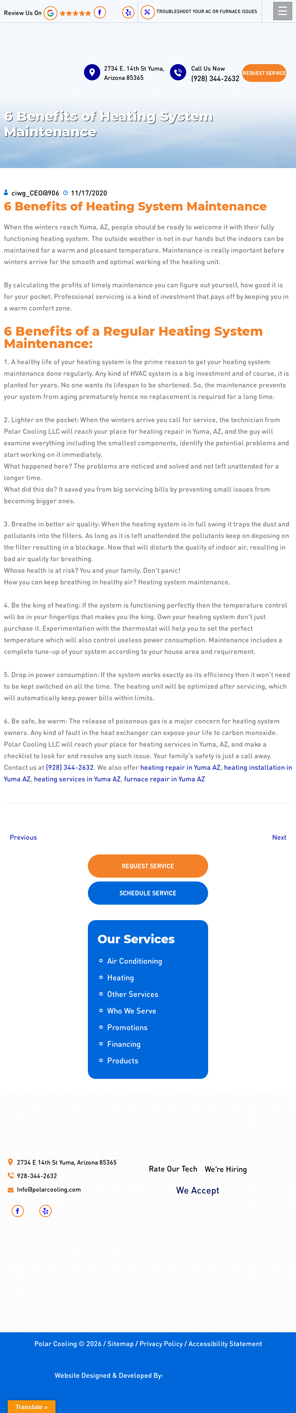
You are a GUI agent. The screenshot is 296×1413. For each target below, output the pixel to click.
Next (279, 836)
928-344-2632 (37, 1176)
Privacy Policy (161, 1343)
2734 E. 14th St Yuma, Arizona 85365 (134, 73)
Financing (124, 1044)
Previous (23, 836)
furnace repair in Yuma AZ (164, 778)
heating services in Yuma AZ (77, 778)
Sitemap (121, 1343)
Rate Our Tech (173, 1147)
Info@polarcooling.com (49, 1189)
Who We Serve (131, 1010)
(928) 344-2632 (216, 73)
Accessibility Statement (225, 1343)
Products (122, 1060)
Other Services (132, 994)
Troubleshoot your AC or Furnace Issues (206, 11)
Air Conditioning (134, 961)
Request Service (264, 73)
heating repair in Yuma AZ (180, 767)
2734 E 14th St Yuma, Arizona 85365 (67, 1162)
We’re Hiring (226, 1147)
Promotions (127, 1027)
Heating (120, 977)
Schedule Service (148, 893)
